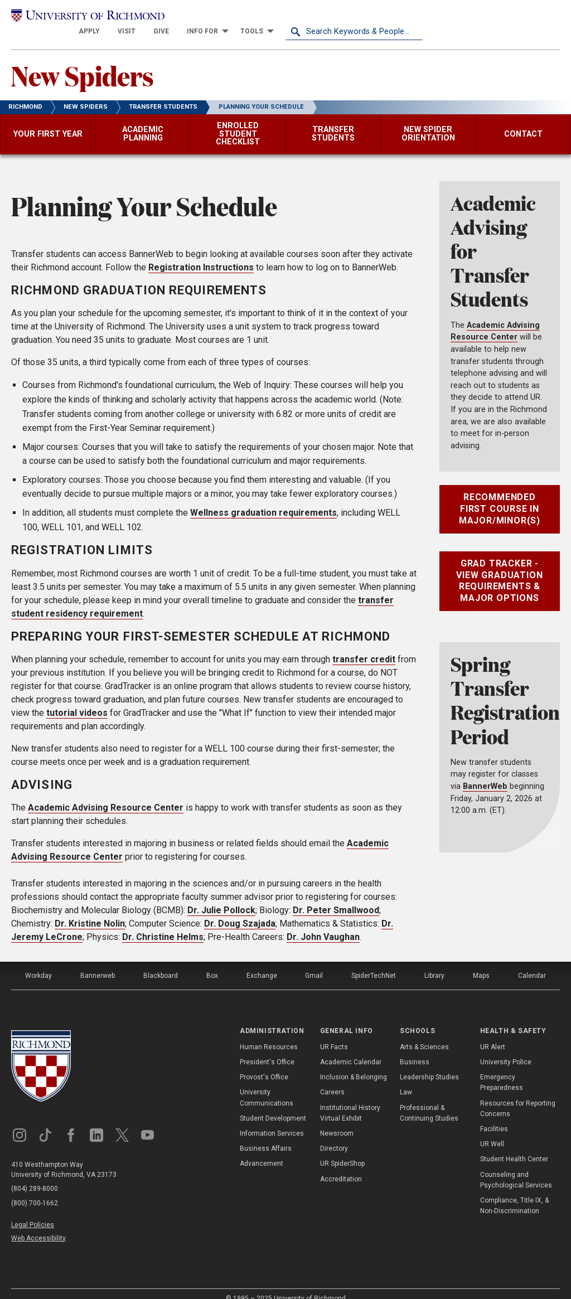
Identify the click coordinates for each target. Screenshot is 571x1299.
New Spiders (82, 62)
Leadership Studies (429, 1064)
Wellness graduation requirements (263, 499)
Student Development (273, 1105)
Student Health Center (514, 1146)
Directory (334, 1135)
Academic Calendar (350, 1049)
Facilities (494, 1115)
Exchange (261, 962)
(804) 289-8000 (34, 1176)
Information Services (272, 1120)
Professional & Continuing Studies (429, 1099)
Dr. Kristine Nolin (90, 910)
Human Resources (269, 1034)
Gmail (314, 962)
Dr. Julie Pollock (221, 896)
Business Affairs (266, 1135)
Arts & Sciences (424, 1034)
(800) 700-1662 (34, 1190)
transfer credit (363, 646)
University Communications (266, 1084)
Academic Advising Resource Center (105, 794)
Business (414, 1049)
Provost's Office (264, 1064)
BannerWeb (485, 773)
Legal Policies (32, 1211)
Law (406, 1079)
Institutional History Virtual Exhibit (350, 1099)
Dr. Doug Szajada (239, 910)
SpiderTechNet (373, 962)
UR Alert (492, 1034)
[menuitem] (226, 18)
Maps (481, 962)
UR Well (492, 1131)
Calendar (532, 962)
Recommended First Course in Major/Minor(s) (499, 495)
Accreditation (341, 1165)
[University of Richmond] (79, 18)
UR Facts (334, 1034)
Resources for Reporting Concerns (517, 1094)
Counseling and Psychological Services (516, 1166)
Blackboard (160, 962)
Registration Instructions (201, 254)
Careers (332, 1079)
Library (434, 962)
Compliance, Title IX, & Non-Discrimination (514, 1192)
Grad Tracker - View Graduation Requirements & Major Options (499, 567)
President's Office (267, 1049)
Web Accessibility (38, 1224)
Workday (38, 962)
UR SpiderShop (342, 1150)
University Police (505, 1049)
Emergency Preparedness (501, 1069)
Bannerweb (97, 962)
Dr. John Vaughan (323, 923)
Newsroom (337, 1120)
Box (212, 962)
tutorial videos (77, 699)
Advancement (261, 1150)
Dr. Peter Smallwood (336, 896)
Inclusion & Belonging (353, 1064)
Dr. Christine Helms (163, 923)
